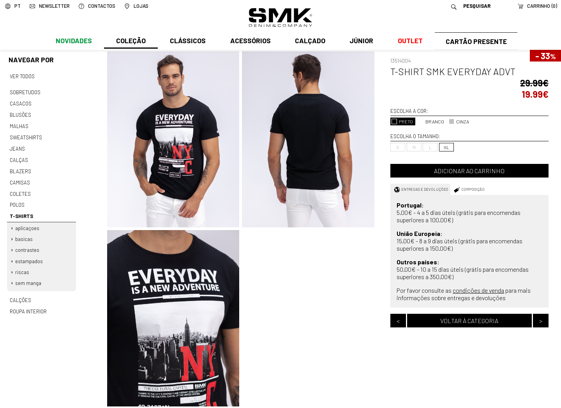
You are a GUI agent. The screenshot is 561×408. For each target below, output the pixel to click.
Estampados (29, 256)
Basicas (24, 235)
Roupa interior (28, 305)
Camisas (19, 179)
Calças (18, 158)
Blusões (20, 114)
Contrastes (28, 245)
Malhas (19, 124)
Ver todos (22, 76)
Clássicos (187, 41)
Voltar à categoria (469, 320)
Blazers (20, 168)
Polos (17, 201)
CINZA (459, 121)
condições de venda (478, 290)
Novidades (73, 41)
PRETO (402, 121)
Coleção (130, 41)
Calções (20, 294)
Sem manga (29, 277)
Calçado (308, 41)
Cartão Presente (475, 41)
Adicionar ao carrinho (469, 170)
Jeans (17, 146)
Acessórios (249, 41)
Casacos (20, 103)
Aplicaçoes (28, 224)
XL (446, 147)
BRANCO (431, 121)
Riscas (23, 267)
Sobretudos (25, 92)
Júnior (360, 41)
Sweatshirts (26, 135)
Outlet (407, 41)
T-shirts (21, 212)
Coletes (20, 190)
